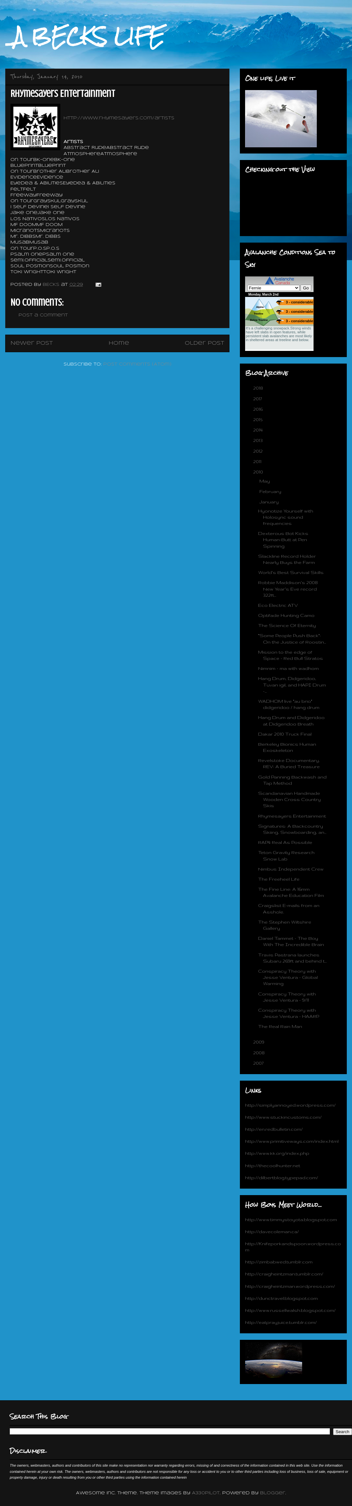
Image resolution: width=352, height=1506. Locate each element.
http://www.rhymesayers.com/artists (119, 118)
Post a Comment (43, 315)
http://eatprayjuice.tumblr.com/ (281, 1322)
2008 (259, 1052)
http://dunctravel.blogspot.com (281, 1298)
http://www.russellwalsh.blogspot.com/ (290, 1310)
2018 (258, 388)
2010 (258, 471)
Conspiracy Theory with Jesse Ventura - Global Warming (288, 977)
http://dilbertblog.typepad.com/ (281, 1177)
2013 (258, 440)
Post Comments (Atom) (137, 364)
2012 (258, 451)
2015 (258, 419)
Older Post (204, 343)
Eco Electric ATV (278, 605)
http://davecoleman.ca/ (272, 1231)
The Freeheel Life (279, 879)
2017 (258, 398)
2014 (258, 430)
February (271, 491)
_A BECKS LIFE (84, 36)
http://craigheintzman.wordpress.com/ (290, 1286)
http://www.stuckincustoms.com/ (283, 1117)
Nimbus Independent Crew (291, 869)
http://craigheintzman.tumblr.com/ (284, 1273)
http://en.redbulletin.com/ (274, 1129)
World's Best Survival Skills (291, 572)
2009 (259, 1042)
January (269, 501)
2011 (258, 461)
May (265, 481)
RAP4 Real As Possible (285, 842)
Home (119, 343)
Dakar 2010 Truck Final (285, 734)
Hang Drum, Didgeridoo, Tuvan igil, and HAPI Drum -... (292, 684)
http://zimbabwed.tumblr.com (279, 1261)
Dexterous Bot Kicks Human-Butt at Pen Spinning (283, 539)
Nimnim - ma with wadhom (288, 668)
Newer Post (31, 343)
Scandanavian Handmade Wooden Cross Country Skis (289, 799)
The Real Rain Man (280, 1026)
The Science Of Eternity (287, 625)
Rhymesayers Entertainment (292, 816)
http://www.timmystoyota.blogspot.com (291, 1219)
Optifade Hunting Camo (286, 615)
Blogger (272, 1493)
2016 (258, 409)
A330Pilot (206, 1493)
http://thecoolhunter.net (272, 1165)
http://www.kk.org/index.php (277, 1153)
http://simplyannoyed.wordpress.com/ (290, 1105)
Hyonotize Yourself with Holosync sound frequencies (285, 517)
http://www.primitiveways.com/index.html (292, 1141)
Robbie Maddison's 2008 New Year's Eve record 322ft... (288, 588)
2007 (259, 1063)
